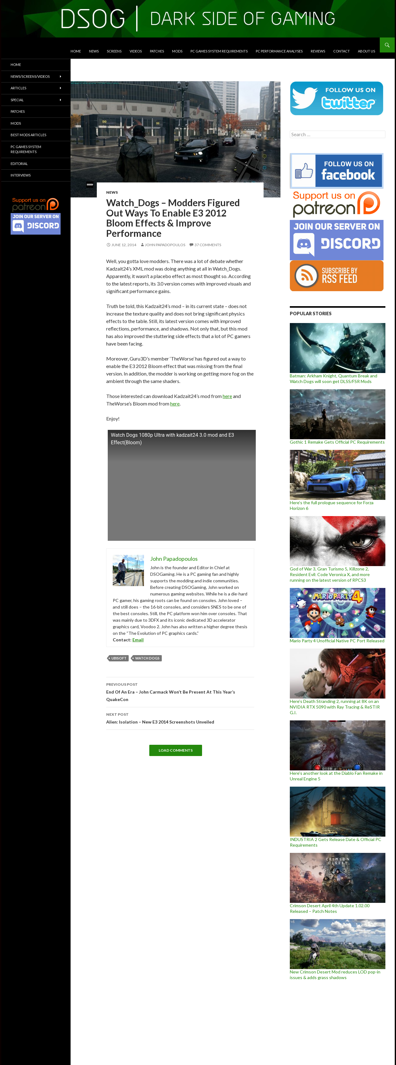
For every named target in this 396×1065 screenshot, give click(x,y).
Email (138, 639)
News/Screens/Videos (30, 76)
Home (76, 51)
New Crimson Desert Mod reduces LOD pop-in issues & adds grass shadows (335, 974)
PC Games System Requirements (219, 51)
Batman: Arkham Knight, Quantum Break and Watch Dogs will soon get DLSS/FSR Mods (333, 378)
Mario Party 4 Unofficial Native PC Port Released (337, 640)
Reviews (318, 51)
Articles (18, 88)
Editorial (19, 164)
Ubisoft (118, 658)
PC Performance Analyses (279, 51)
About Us (366, 51)
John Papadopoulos (165, 244)
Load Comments (176, 750)
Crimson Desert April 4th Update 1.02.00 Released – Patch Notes (329, 908)
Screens (114, 51)
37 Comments (208, 244)
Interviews (21, 175)
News (94, 51)
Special (17, 100)
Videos (136, 51)
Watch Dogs (147, 658)
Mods (177, 51)
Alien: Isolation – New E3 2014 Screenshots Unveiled (180, 717)
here (227, 396)
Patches (157, 51)
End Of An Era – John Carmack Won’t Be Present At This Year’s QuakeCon (180, 691)
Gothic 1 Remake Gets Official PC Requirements (337, 442)
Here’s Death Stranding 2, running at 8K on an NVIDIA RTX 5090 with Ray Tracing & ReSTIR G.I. (335, 707)
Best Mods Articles (28, 135)
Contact (341, 51)
